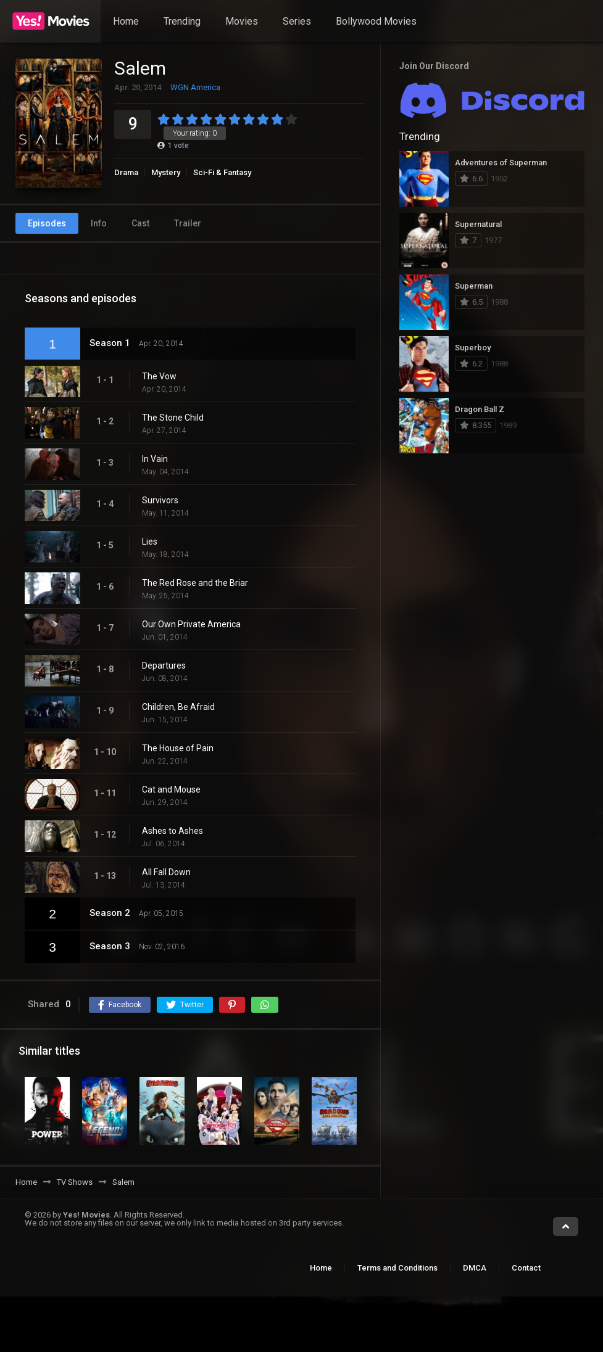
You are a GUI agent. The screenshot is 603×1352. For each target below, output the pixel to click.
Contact (526, 1267)
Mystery (165, 172)
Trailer (187, 223)
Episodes (47, 223)
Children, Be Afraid (178, 707)
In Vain (155, 459)
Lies (149, 541)
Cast (140, 223)
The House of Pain (178, 748)
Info (99, 223)
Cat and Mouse (171, 789)
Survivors (160, 500)
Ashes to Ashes (172, 831)
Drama (126, 172)
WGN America (195, 87)
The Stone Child (173, 417)
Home (126, 21)
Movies (241, 21)
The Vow (159, 376)
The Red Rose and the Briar (195, 583)
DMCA (474, 1267)
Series (297, 21)
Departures (164, 665)
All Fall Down (166, 872)
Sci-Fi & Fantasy (222, 172)
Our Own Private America (191, 624)
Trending (182, 21)
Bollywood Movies (376, 21)
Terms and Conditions (397, 1267)
